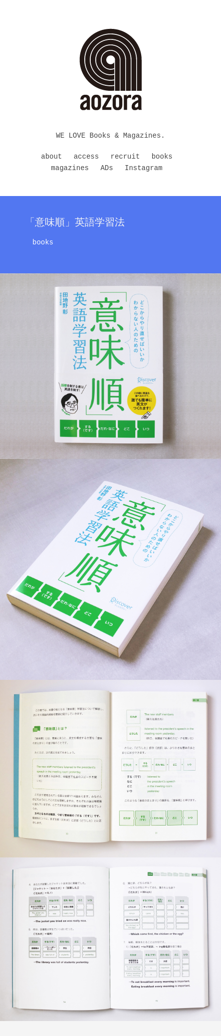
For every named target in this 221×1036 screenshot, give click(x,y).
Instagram (144, 168)
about (51, 157)
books (162, 157)
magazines (70, 168)
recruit (125, 157)
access (86, 157)
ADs (106, 168)
